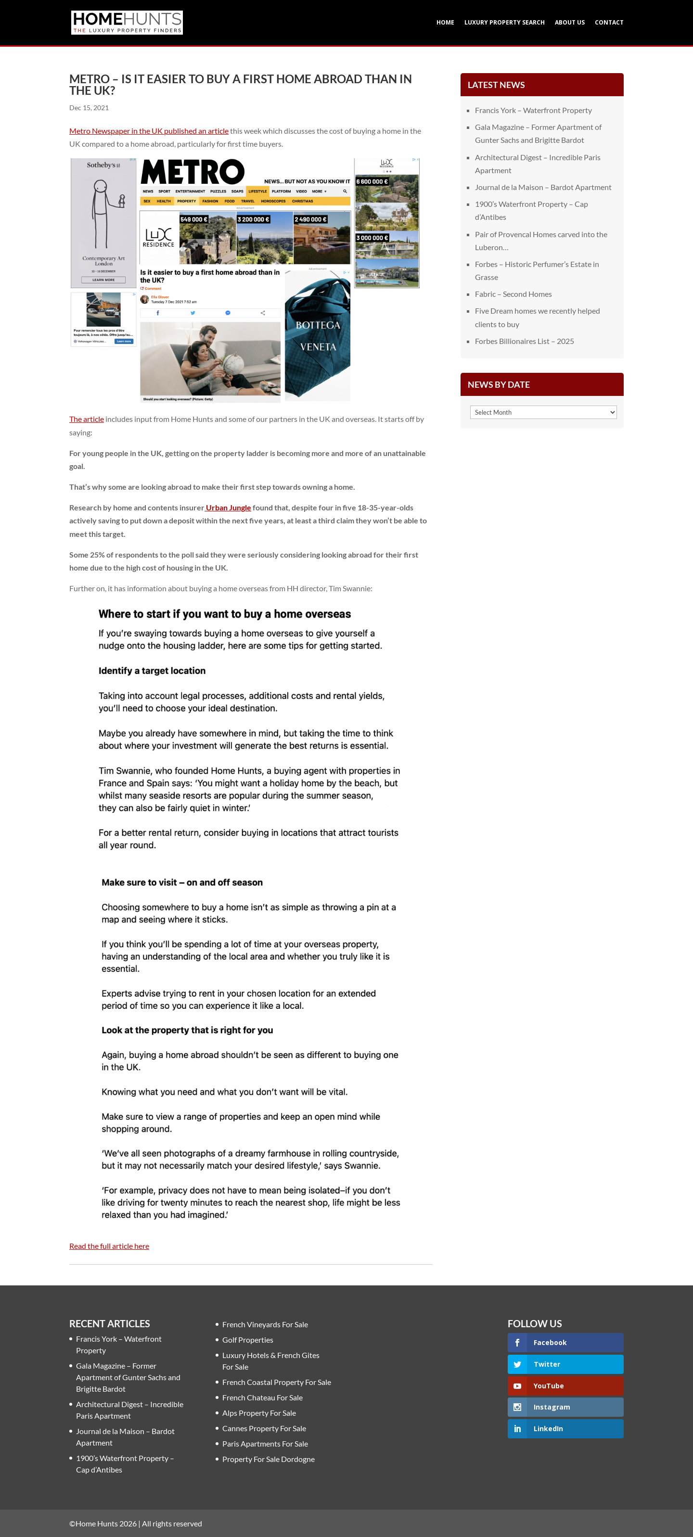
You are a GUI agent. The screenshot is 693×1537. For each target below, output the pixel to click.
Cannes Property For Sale (264, 1428)
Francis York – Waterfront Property (533, 109)
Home (445, 22)
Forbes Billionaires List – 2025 (524, 340)
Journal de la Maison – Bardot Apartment (543, 186)
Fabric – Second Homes (513, 293)
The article (86, 418)
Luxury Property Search (504, 22)
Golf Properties (247, 1339)
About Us (570, 22)
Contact (609, 22)
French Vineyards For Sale (265, 1324)
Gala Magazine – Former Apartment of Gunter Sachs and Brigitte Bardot (128, 1377)
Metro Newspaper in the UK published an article (149, 130)
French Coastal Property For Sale (276, 1381)
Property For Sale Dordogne (268, 1458)
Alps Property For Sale (259, 1412)
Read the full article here (109, 1245)
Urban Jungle (228, 507)
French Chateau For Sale (262, 1397)
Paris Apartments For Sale (265, 1443)
